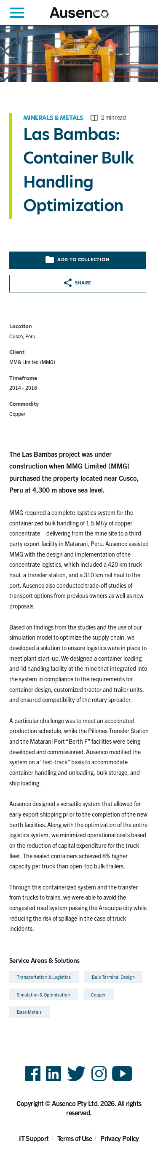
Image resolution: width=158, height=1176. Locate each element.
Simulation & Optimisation (43, 994)
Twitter (76, 1080)
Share (77, 283)
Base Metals (29, 1012)
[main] (79, 523)
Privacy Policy (119, 1138)
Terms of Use (74, 1138)
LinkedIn (53, 1080)
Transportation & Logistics (44, 977)
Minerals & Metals (53, 118)
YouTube (122, 1080)
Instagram (99, 1080)
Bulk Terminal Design (113, 977)
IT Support (34, 1138)
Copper (98, 994)
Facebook (32, 1080)
